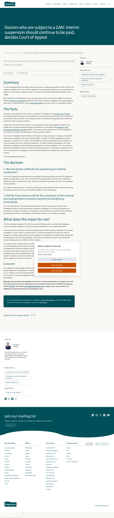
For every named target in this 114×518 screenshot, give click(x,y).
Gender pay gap (9, 470)
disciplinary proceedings (17, 101)
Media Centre (13, 53)
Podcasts (69, 459)
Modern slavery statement (12, 478)
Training (48, 489)
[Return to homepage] (10, 4)
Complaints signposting (11, 475)
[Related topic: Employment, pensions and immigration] (93, 74)
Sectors (7, 456)
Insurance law (50, 470)
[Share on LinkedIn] (6, 399)
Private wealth (50, 472)
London (27, 464)
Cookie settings (57, 259)
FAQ (68, 450)
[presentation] (11, 514)
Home (6, 53)
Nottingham (28, 472)
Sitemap (7, 481)
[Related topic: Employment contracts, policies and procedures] (95, 79)
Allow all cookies (57, 270)
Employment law (50, 461)
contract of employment (62, 114)
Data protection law (51, 459)
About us (88, 4)
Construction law (51, 453)
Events (68, 448)
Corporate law (50, 456)
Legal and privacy (10, 448)
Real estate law (50, 475)
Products (7, 461)
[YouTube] (108, 415)
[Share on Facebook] (12, 399)
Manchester (28, 467)
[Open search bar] (107, 4)
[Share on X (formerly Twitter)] (9, 399)
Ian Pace (12, 286)
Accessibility (8, 453)
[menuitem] (48, 4)
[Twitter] (100, 415)
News (20, 53)
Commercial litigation (52, 450)
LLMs (6, 484)
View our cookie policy (45, 254)
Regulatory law (50, 478)
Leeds (27, 456)
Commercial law (50, 448)
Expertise (48, 4)
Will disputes (49, 484)
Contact (7, 467)
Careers (95, 4)
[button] (10, 425)
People (81, 4)
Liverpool (28, 461)
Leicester (28, 459)
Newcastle (28, 470)
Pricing (7, 472)
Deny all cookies (57, 265)
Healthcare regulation (52, 467)
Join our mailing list (72, 461)
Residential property (52, 481)
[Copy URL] (16, 399)
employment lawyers (48, 300)
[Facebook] (104, 415)
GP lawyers (43, 302)
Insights (65, 4)
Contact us (103, 4)
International (57, 4)
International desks (30, 475)
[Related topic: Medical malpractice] (87, 84)
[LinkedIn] (93, 415)
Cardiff (27, 450)
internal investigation (36, 103)
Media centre (73, 4)
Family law (49, 464)
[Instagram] (97, 415)
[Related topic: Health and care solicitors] (89, 96)
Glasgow (27, 453)
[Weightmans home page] (10, 504)
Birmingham (28, 448)
